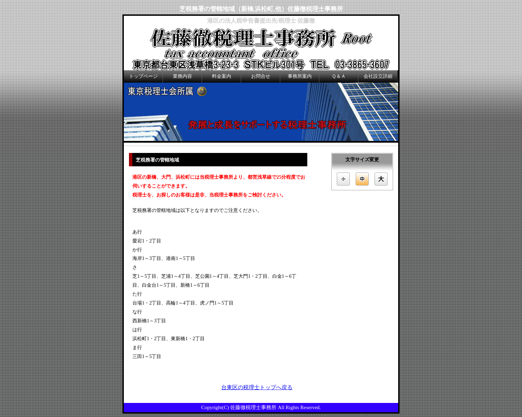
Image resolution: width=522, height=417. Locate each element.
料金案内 (221, 76)
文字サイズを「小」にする (343, 179)
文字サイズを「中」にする (362, 179)
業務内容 (182, 76)
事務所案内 (300, 76)
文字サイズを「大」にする (381, 179)
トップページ (143, 76)
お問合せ (260, 76)
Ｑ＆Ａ (339, 76)
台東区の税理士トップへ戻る (257, 387)
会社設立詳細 (378, 76)
